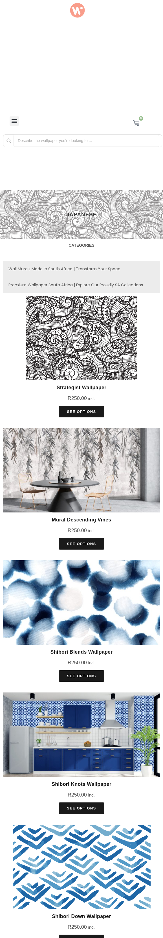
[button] (14, 121)
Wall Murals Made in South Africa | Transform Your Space (64, 269)
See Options (81, 412)
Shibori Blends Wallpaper (81, 652)
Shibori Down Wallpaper (81, 916)
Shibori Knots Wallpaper (81, 784)
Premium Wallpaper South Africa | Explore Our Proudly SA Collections (75, 285)
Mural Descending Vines (81, 520)
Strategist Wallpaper (82, 387)
